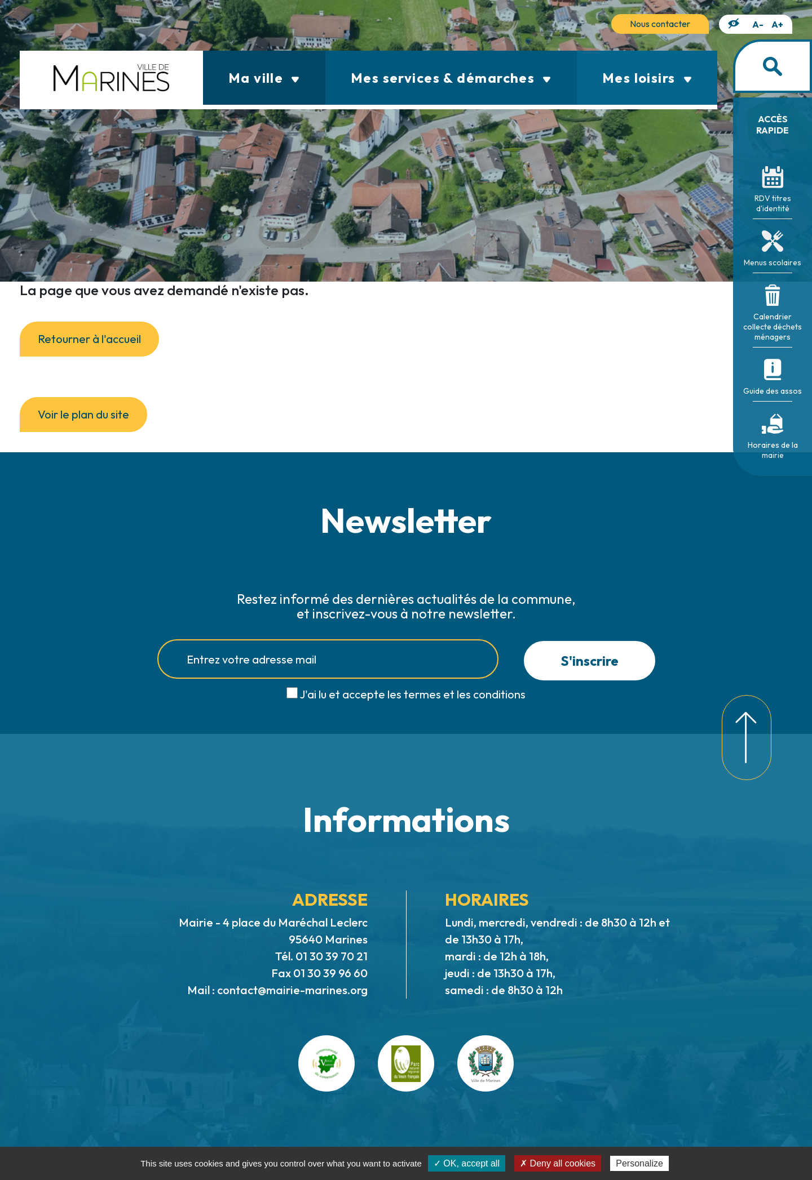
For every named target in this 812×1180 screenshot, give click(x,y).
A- (758, 24)
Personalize (639, 1163)
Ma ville (264, 77)
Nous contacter (660, 23)
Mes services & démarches (451, 77)
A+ (777, 24)
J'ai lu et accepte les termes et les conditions (412, 694)
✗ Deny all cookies (557, 1163)
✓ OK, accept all (467, 1163)
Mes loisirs (647, 77)
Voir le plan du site (83, 414)
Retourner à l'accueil (89, 339)
